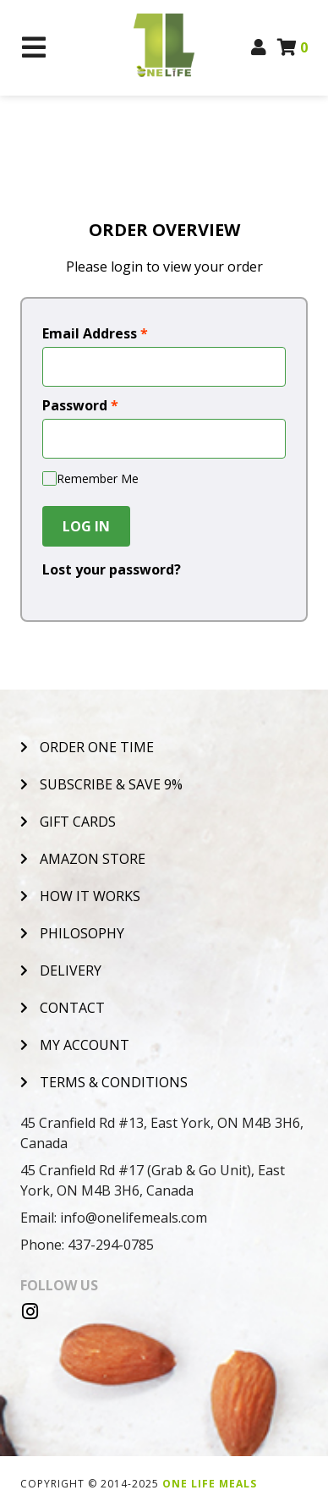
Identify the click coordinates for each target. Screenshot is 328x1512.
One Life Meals (209, 1483)
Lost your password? (111, 569)
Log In (86, 526)
